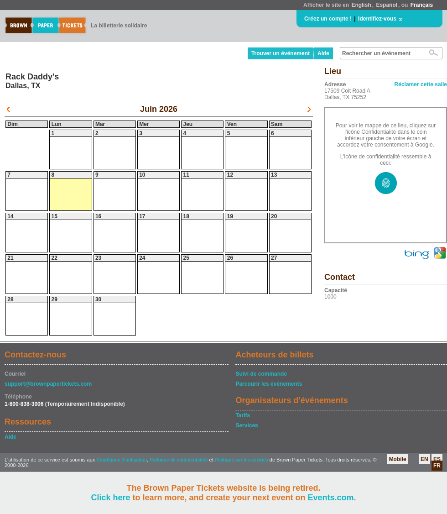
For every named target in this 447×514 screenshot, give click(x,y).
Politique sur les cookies (242, 459)
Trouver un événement (280, 53)
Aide (323, 53)
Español (386, 5)
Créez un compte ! (328, 19)
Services (246, 425)
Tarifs (242, 415)
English (361, 5)
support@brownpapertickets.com (48, 384)
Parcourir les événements (268, 384)
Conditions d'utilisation (121, 459)
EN (424, 459)
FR (437, 465)
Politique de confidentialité (179, 459)
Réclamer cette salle (421, 84)
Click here (110, 497)
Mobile (397, 459)
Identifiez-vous (377, 19)
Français (422, 5)
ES (437, 459)
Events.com (331, 497)
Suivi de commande (261, 374)
